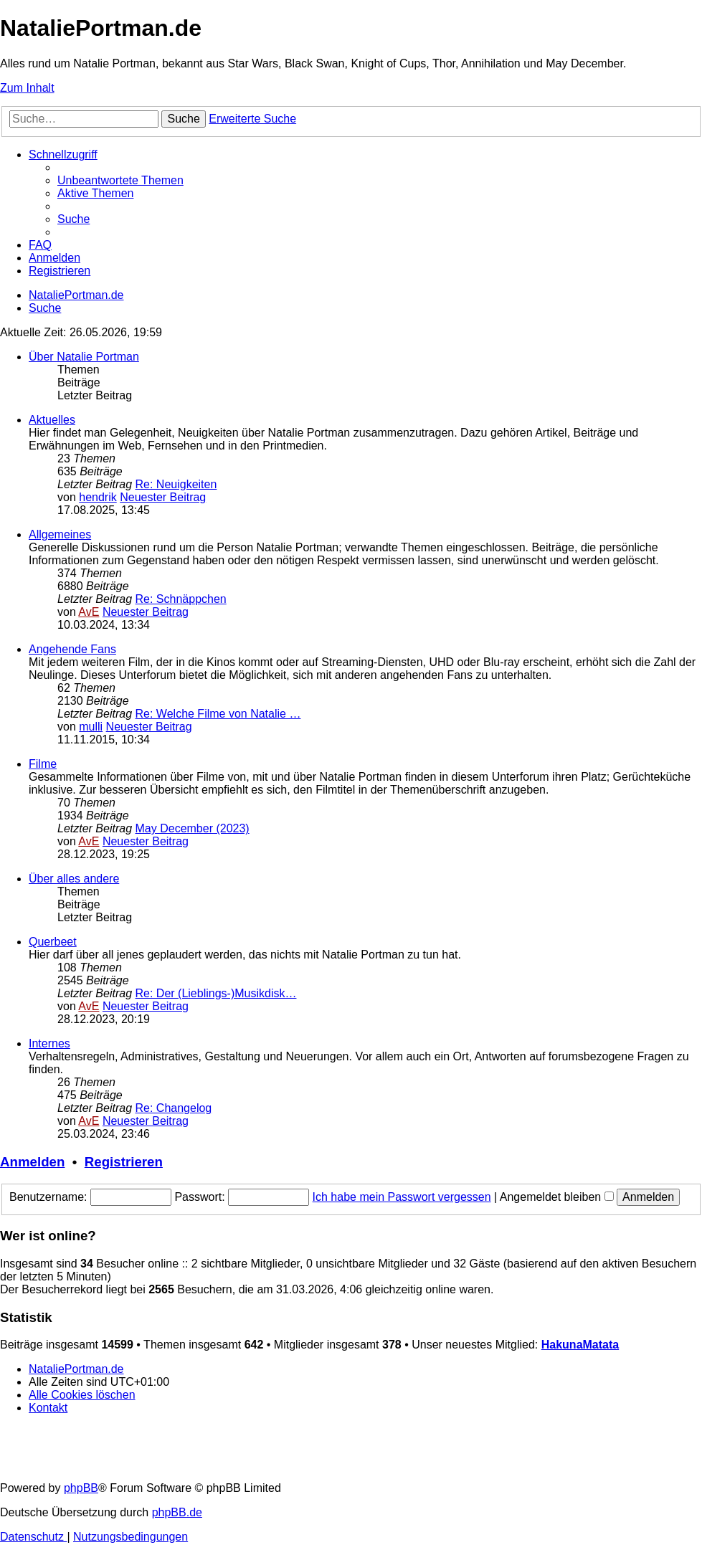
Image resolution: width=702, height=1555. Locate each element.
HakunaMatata (580, 1344)
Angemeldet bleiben (557, 1197)
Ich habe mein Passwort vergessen (402, 1197)
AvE (88, 612)
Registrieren (124, 1161)
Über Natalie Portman (84, 357)
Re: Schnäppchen (181, 599)
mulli (91, 727)
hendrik (97, 497)
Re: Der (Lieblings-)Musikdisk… (216, 993)
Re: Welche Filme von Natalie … (218, 714)
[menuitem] (120, 180)
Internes (49, 1043)
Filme (43, 764)
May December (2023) (193, 828)
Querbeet (53, 942)
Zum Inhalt (27, 88)
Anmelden (32, 1161)
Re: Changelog (174, 1108)
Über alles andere (74, 878)
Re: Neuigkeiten (176, 484)
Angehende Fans (72, 649)
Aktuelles (52, 420)
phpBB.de (177, 1512)
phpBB (81, 1488)
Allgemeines (60, 534)
